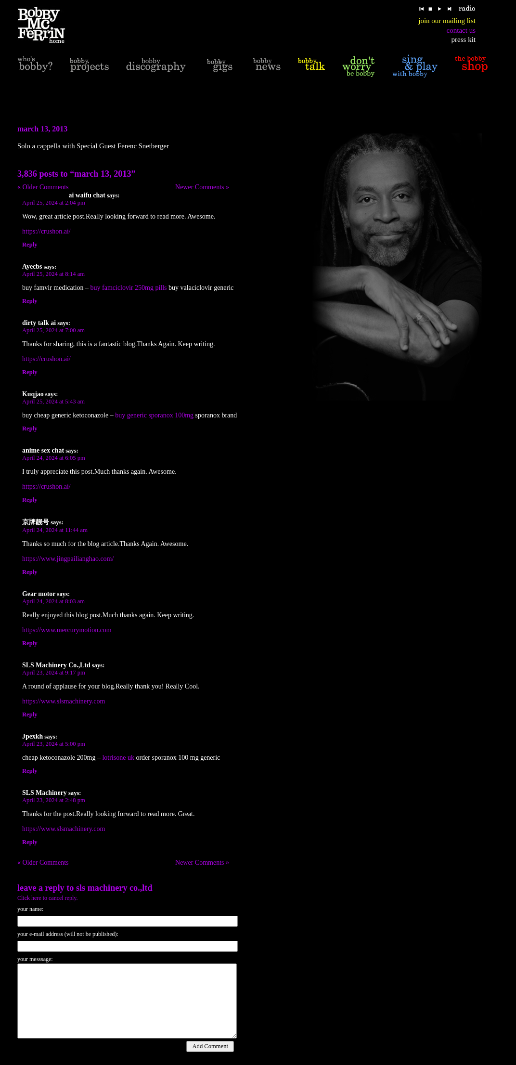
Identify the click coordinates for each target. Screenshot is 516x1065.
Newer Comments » (202, 187)
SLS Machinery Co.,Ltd (114, 888)
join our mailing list (447, 21)
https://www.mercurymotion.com (67, 630)
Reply (29, 244)
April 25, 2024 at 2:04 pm (53, 202)
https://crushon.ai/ (46, 231)
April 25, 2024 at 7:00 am (53, 330)
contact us (461, 30)
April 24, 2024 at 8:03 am (53, 601)
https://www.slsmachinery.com (63, 701)
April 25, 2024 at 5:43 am (53, 401)
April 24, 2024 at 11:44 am (55, 530)
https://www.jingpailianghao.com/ (68, 558)
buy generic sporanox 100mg (154, 415)
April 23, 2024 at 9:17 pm (53, 672)
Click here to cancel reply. (47, 898)
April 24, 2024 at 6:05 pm (53, 458)
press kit (464, 39)
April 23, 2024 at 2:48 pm (53, 800)
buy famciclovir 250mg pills (128, 287)
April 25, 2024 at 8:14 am (53, 274)
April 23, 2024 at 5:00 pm (53, 743)
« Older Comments (43, 187)
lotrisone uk (118, 757)
